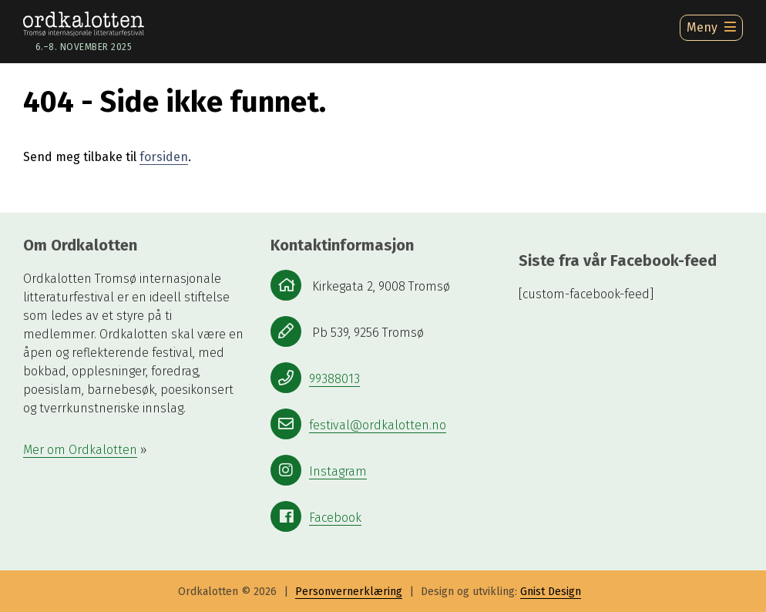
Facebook (335, 517)
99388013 (334, 379)
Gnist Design (550, 591)
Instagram (338, 471)
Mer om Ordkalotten (80, 449)
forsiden (163, 157)
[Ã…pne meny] (711, 28)
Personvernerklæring (348, 591)
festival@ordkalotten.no (377, 425)
